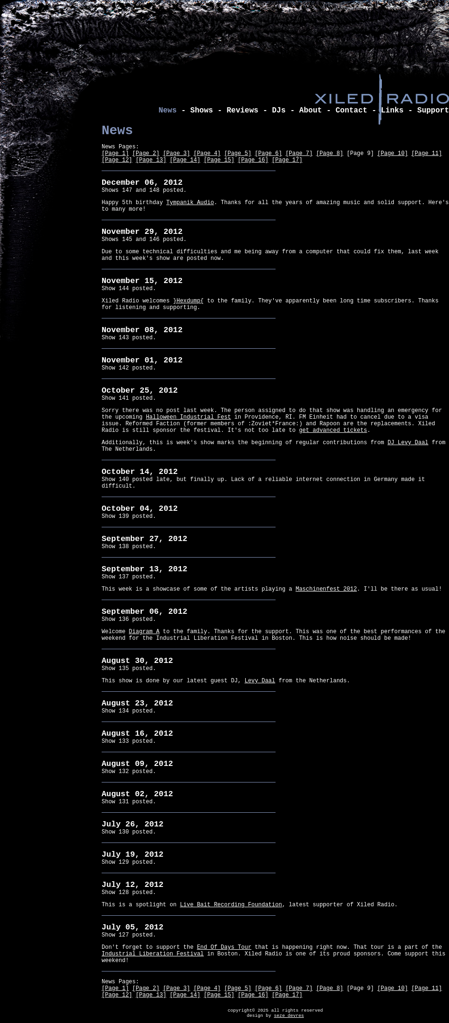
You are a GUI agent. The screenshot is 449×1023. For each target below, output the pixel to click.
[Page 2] (146, 153)
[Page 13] (151, 160)
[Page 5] (237, 153)
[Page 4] (207, 153)
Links (392, 110)
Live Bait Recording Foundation (231, 905)
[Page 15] (219, 160)
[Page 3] (176, 153)
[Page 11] (426, 153)
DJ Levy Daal (408, 442)
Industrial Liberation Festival (153, 954)
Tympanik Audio (190, 202)
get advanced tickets (333, 430)
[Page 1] (115, 153)
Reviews (242, 110)
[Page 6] (268, 153)
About (310, 110)
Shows (201, 110)
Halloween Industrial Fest (188, 417)
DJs (278, 110)
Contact (351, 110)
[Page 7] (299, 153)
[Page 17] (287, 160)
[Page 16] (253, 160)
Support (433, 110)
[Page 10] (392, 153)
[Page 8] (330, 153)
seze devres (289, 1015)
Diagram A (144, 631)
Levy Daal (259, 681)
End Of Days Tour (224, 947)
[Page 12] (117, 160)
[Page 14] (185, 160)
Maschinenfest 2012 (326, 589)
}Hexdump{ (188, 301)
